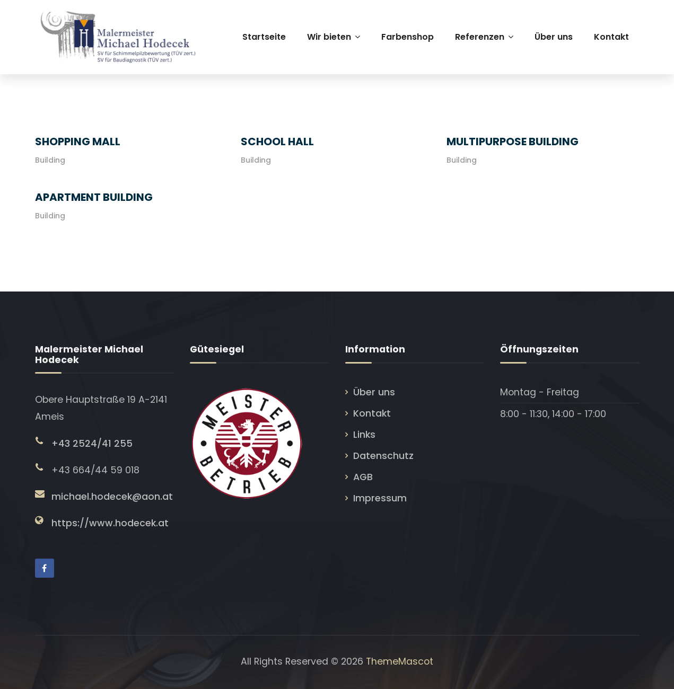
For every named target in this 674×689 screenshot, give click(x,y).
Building (50, 160)
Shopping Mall (77, 141)
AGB (363, 477)
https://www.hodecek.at (110, 523)
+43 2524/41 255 (92, 443)
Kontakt (372, 413)
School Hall (277, 141)
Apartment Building (94, 197)
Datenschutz (383, 455)
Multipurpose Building (513, 141)
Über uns (374, 392)
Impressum (380, 498)
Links (364, 434)
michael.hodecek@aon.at (112, 496)
